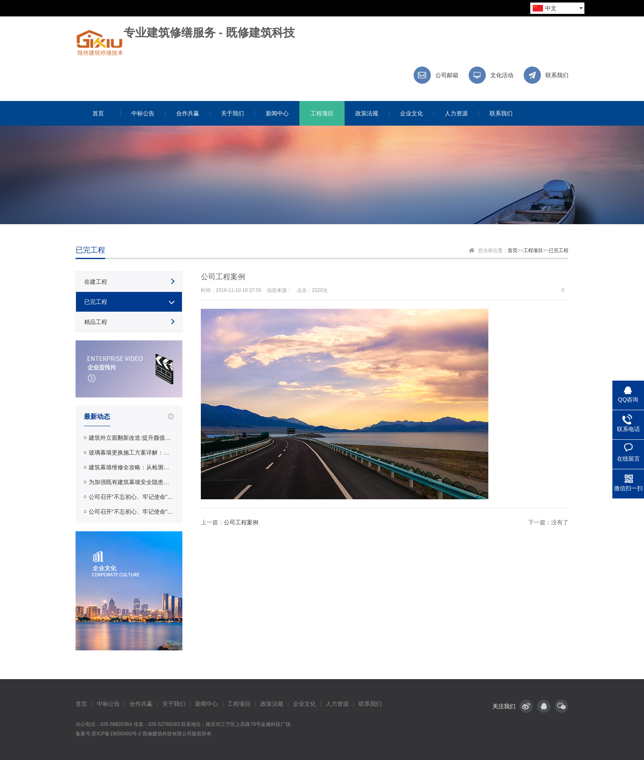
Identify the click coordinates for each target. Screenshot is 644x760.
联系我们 (556, 75)
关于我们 (173, 703)
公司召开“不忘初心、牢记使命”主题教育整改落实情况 (131, 497)
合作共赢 (140, 703)
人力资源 (337, 703)
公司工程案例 (241, 522)
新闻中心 (206, 703)
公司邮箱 (446, 75)
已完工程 (558, 250)
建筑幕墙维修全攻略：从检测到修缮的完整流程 (131, 467)
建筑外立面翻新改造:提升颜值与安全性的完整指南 (131, 437)
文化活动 (501, 75)
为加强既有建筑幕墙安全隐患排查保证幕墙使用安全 (131, 482)
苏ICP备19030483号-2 (116, 734)
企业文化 (304, 703)
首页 (513, 250)
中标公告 (108, 703)
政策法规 (271, 703)
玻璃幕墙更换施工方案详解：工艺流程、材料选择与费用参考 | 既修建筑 (131, 452)
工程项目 (533, 250)
